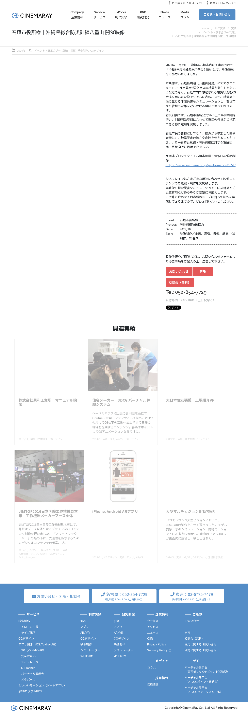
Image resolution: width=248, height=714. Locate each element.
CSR (150, 638)
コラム (184, 14)
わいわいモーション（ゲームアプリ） (42, 685)
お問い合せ (192, 621)
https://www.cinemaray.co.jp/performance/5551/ (201, 165)
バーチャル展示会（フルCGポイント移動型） (202, 679)
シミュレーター (31, 662)
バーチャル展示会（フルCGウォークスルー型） (204, 690)
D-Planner (28, 668)
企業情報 (77, 14)
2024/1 (21, 50)
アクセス (152, 626)
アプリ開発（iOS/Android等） (38, 644)
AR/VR (85, 632)
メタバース (28, 679)
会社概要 (153, 621)
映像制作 (83, 50)
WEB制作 (86, 656)
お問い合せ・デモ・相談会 (59, 596)
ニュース (165, 14)
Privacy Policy (156, 644)
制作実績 (121, 14)
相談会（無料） (179, 282)
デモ (202, 271)
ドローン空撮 (29, 626)
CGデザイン (97, 50)
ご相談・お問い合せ (217, 14)
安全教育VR (28, 656)
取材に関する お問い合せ (201, 650)
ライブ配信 (28, 632)
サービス (99, 14)
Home (205, 28)
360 (83, 621)
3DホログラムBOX (30, 691)
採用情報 (153, 684)
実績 (73, 50)
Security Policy (157, 650)
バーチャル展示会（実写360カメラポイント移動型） (207, 669)
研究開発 (143, 14)
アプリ (84, 626)
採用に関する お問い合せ (201, 644)
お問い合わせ (178, 271)
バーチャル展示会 (32, 673)
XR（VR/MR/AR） (33, 650)
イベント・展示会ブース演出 (51, 50)
